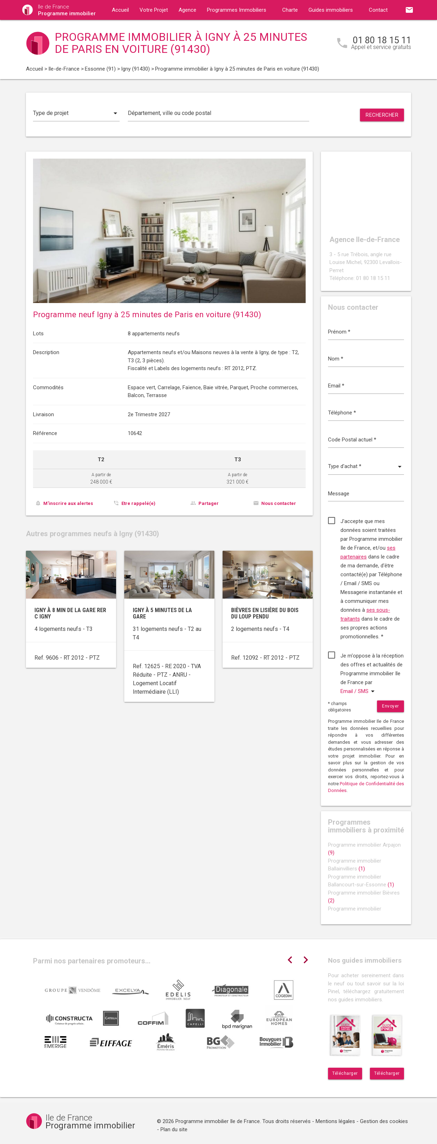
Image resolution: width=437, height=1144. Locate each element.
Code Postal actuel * (352, 439)
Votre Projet (154, 10)
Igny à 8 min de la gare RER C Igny (70, 613)
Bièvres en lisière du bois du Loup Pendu (265, 613)
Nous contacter (278, 503)
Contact (378, 10)
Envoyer (390, 706)
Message (338, 493)
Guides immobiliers (330, 10)
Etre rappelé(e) (138, 503)
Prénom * (339, 332)
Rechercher (382, 115)
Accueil (120, 10)
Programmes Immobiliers (236, 10)
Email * (336, 386)
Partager (208, 503)
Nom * (335, 359)
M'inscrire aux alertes (68, 503)
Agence (187, 10)
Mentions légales (335, 1121)
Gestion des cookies (384, 1121)
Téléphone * (342, 412)
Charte (290, 10)
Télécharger (345, 1073)
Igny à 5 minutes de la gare (162, 613)
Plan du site (173, 1129)
